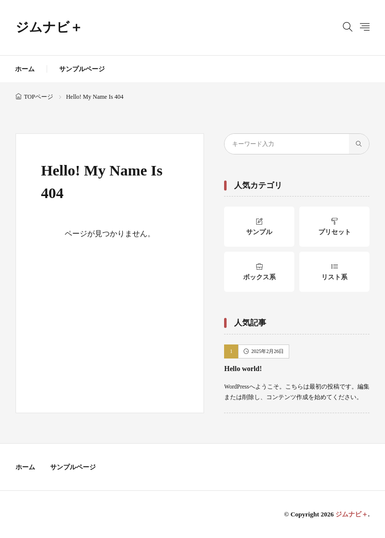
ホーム (25, 69)
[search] (359, 144)
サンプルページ (82, 69)
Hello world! (243, 369)
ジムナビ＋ (49, 27)
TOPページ (38, 96)
